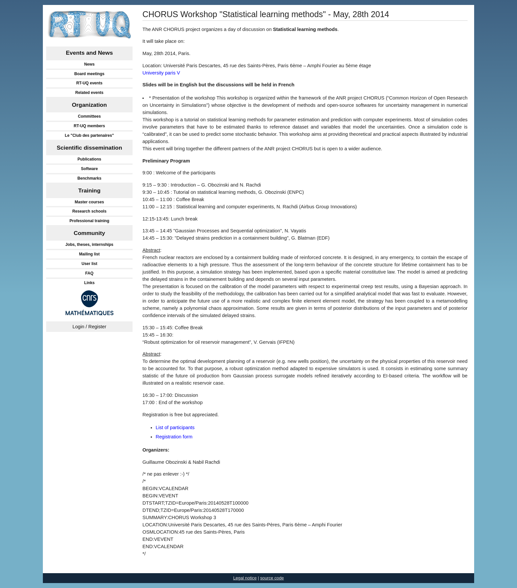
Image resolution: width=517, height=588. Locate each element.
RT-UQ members (89, 126)
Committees (89, 116)
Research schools (89, 211)
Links (89, 282)
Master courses (89, 202)
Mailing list (89, 254)
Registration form (174, 436)
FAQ (89, 273)
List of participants (175, 427)
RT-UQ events (89, 83)
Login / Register (89, 326)
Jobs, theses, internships (89, 244)
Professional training (89, 221)
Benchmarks (89, 178)
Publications (89, 159)
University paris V (161, 72)
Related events (89, 92)
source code (272, 577)
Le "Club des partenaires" (89, 135)
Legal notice (245, 577)
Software (89, 168)
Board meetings (89, 74)
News (89, 64)
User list (89, 263)
